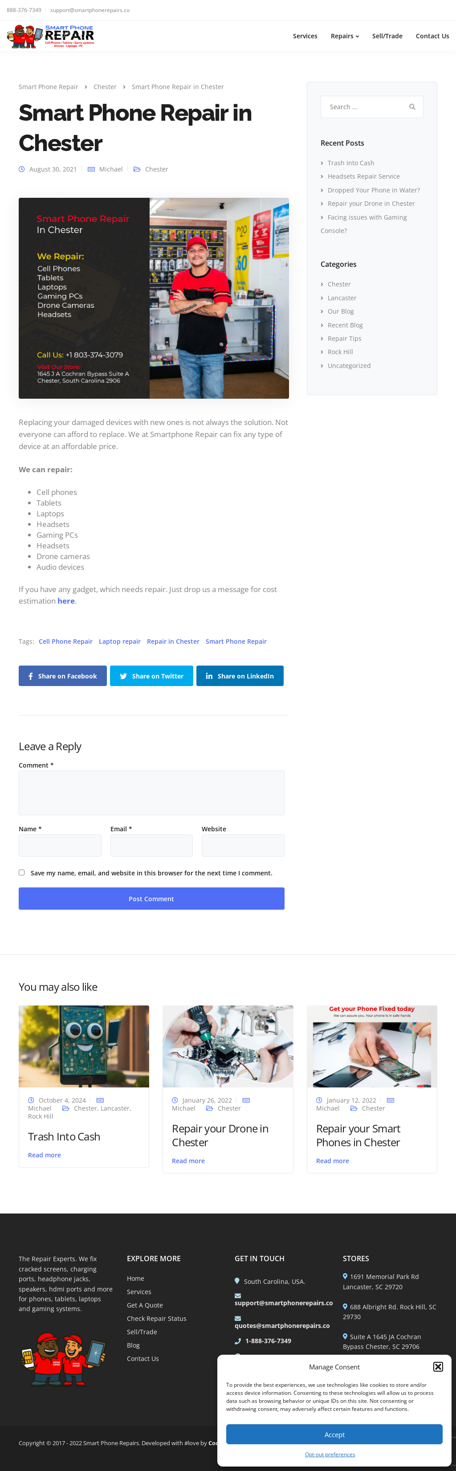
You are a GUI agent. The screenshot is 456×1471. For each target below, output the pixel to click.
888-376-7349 (24, 10)
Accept (335, 1434)
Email (121, 829)
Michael (111, 169)
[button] (438, 1366)
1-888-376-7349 (268, 1340)
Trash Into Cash (351, 163)
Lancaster (342, 298)
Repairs (342, 36)
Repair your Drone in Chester (371, 203)
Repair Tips (345, 338)
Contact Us (432, 36)
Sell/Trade (387, 36)
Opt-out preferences (330, 1454)
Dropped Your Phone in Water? (374, 190)
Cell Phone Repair (66, 641)
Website (214, 829)
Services (305, 36)
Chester (156, 169)
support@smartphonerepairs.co (90, 10)
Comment (36, 765)
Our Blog (341, 311)
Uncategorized (349, 365)
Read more (44, 1155)
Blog (133, 1345)
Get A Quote (145, 1305)
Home (135, 1278)
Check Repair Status (157, 1318)
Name (30, 829)
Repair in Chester (173, 641)
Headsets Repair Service (364, 176)
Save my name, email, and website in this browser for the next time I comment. (152, 873)
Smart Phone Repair (236, 641)
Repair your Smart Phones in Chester (358, 1135)
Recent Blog (345, 325)
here (66, 601)
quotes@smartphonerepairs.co (282, 1325)
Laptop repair (120, 641)
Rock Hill (340, 351)
